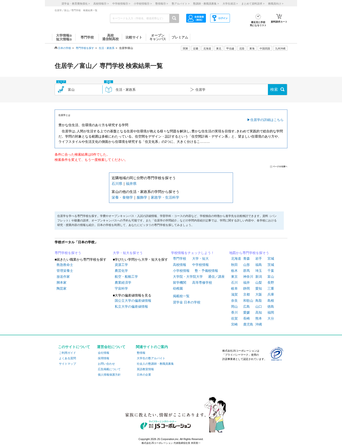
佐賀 (234, 318)
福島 (258, 265)
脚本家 (61, 282)
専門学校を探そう (68, 253)
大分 (270, 318)
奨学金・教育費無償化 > (76, 3)
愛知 (258, 288)
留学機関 (179, 282)
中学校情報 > (121, 3)
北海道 (207, 48)
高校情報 (179, 265)
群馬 (246, 271)
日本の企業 (144, 374)
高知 (258, 312)
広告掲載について (109, 369)
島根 (270, 300)
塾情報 (141, 352)
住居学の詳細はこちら (267, 120)
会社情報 (103, 352)
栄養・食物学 (122, 197)
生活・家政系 (106, 48)
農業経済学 (123, 282)
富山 (270, 276)
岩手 (258, 258)
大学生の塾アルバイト (151, 358)
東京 (234, 276)
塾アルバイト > (181, 3)
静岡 (246, 288)
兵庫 (270, 294)
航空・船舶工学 (126, 276)
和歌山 (248, 300)
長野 (270, 282)
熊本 (258, 318)
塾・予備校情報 (206, 271)
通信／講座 (216, 276)
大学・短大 (200, 258)
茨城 (270, 265)
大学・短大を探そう (128, 253)
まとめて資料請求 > (252, 3)
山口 (258, 306)
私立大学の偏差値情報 (131, 306)
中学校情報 (200, 265)
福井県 (131, 184)
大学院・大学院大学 (188, 276)
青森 (246, 258)
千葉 (270, 271)
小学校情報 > (143, 3)
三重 (270, 288)
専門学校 (179, 258)
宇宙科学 (121, 288)
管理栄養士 (65, 271)
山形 (246, 265)
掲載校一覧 (181, 296)
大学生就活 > (230, 3)
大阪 (258, 294)
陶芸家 (61, 288)
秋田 (234, 265)
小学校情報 (181, 271)
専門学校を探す (85, 48)
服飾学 (142, 197)
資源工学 (121, 265)
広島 (246, 306)
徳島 (270, 306)
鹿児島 (248, 324)
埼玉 (258, 271)
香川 (234, 312)
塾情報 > (161, 3)
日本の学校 (64, 48)
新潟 (258, 276)
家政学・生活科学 (165, 197)
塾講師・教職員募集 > (206, 3)
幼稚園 (178, 288)
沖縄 (258, 324)
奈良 (234, 300)
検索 (274, 89)
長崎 (246, 318)
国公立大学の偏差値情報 (133, 300)
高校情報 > (101, 3)
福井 (246, 282)
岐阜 (234, 288)
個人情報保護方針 (109, 374)
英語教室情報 (145, 369)
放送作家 (63, 276)
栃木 (234, 271)
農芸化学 (121, 271)
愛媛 (246, 312)
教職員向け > (275, 3)
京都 (246, 294)
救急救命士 (65, 265)
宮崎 (234, 324)
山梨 (258, 282)
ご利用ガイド (67, 352)
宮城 (270, 258)
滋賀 (234, 294)
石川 (234, 282)
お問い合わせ (106, 363)
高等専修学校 (202, 282)
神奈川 (248, 276)
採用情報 (103, 358)
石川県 (117, 184)
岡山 (234, 306)
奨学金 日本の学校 (186, 302)
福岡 (270, 312)
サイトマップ (67, 363)
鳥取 (258, 300)
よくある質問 (67, 358)
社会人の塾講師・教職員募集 (155, 363)
